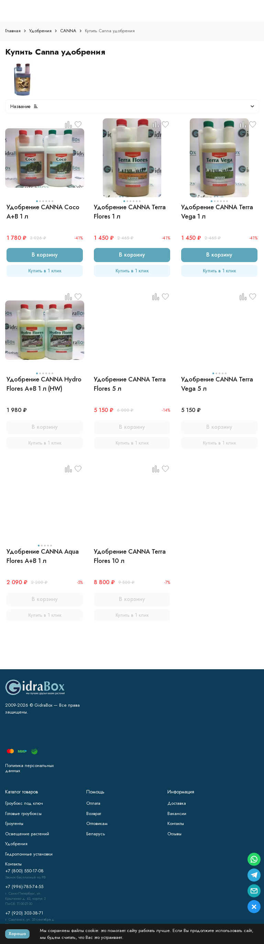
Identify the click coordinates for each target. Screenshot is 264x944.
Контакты (175, 823)
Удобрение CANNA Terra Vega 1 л (217, 212)
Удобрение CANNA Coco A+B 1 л (43, 212)
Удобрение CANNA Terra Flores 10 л (130, 556)
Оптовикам (97, 823)
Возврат (93, 813)
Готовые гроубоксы (23, 813)
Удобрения (40, 30)
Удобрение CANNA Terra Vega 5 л (217, 384)
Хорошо (17, 933)
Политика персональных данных (29, 768)
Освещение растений (27, 833)
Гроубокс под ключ (24, 803)
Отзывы (174, 833)
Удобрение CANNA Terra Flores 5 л (130, 384)
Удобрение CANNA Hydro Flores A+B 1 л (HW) (44, 384)
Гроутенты (14, 823)
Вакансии (176, 813)
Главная (13, 30)
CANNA (68, 30)
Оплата (93, 803)
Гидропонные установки (29, 854)
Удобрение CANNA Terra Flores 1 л (130, 212)
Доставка (176, 803)
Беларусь (95, 833)
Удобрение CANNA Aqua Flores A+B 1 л (43, 556)
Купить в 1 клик (45, 270)
